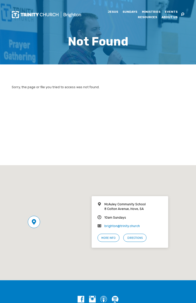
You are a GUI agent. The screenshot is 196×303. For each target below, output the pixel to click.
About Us (170, 17)
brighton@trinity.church (122, 226)
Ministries (151, 12)
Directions (135, 238)
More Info (108, 238)
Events (171, 12)
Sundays (129, 12)
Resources (147, 17)
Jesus (113, 12)
